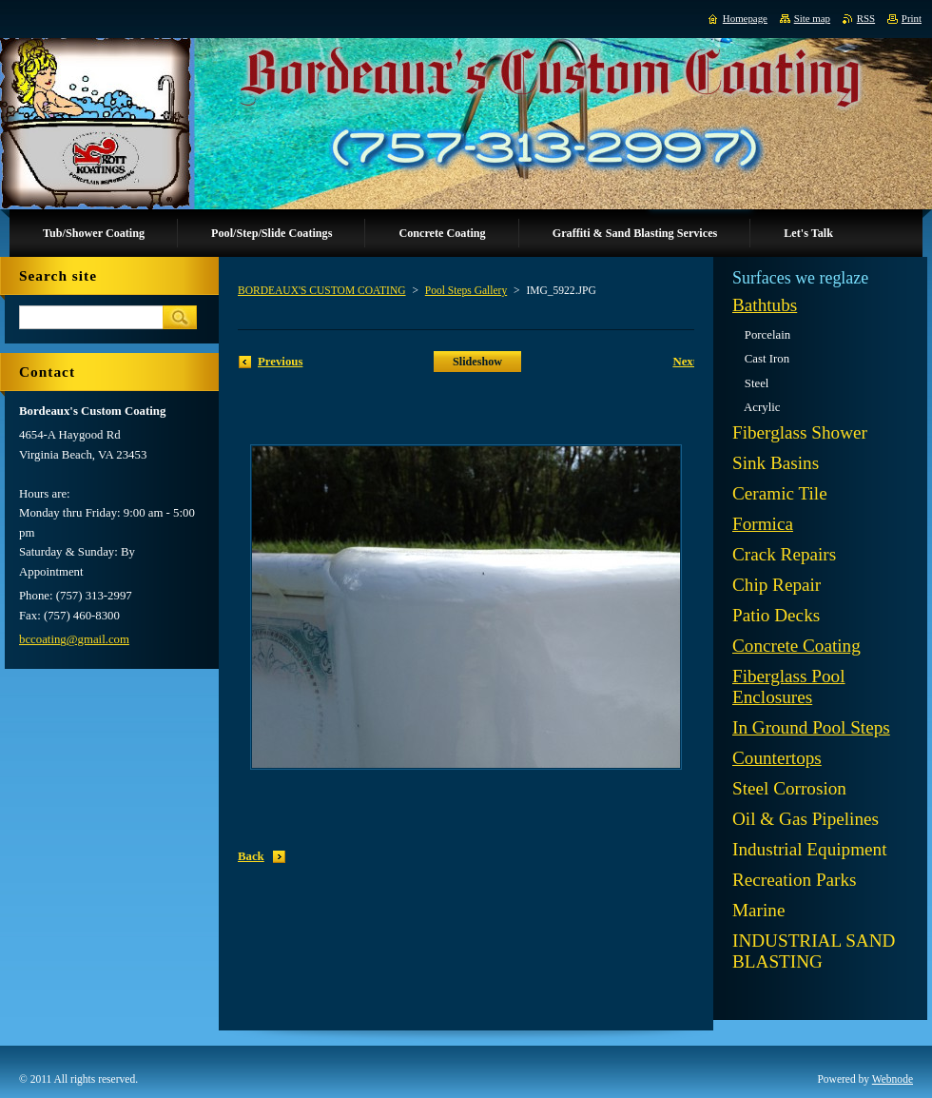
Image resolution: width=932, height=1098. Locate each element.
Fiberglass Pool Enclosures (788, 686)
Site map (812, 18)
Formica (762, 524)
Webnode (892, 1079)
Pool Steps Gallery (466, 290)
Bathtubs (764, 305)
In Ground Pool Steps (811, 727)
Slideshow (477, 361)
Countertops (777, 758)
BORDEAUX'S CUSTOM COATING (322, 290)
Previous (280, 361)
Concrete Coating (796, 646)
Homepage (745, 18)
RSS (866, 18)
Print (912, 18)
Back (251, 856)
